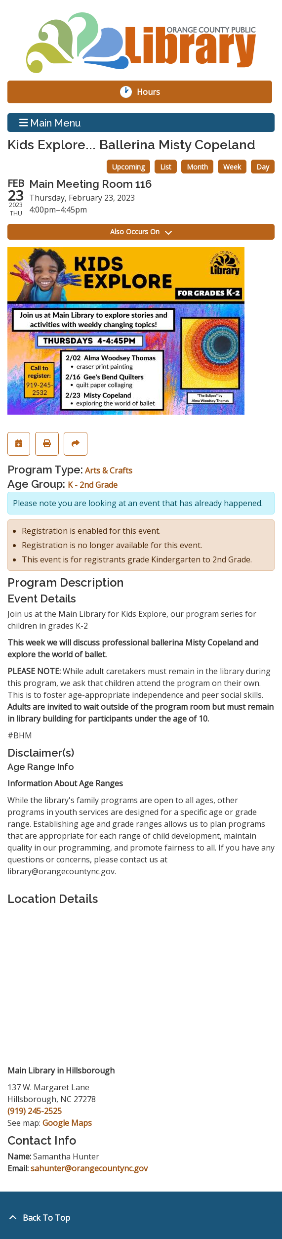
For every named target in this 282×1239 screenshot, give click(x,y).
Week (232, 166)
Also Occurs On (141, 231)
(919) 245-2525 (34, 1111)
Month (197, 166)
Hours (153, 92)
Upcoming (128, 166)
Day (262, 166)
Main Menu (50, 122)
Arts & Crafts (108, 470)
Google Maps (67, 1122)
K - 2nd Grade (93, 484)
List (165, 166)
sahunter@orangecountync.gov (89, 1168)
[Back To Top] (141, 1217)
